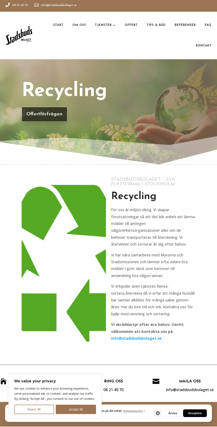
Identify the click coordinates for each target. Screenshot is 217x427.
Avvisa (172, 413)
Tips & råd (156, 25)
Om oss (79, 25)
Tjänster (103, 25)
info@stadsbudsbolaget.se (59, 5)
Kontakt (203, 45)
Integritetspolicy (133, 411)
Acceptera (195, 413)
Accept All (76, 409)
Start (58, 25)
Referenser (185, 25)
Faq (208, 25)
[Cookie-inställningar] (158, 413)
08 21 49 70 (20, 5)
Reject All (34, 409)
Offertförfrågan (42, 114)
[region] (55, 396)
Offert (131, 25)
